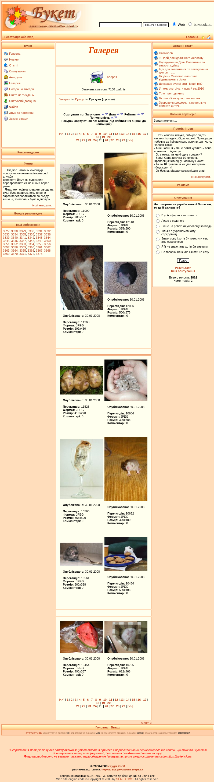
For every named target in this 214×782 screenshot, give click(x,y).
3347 (22, 240)
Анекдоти (15, 77)
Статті (13, 65)
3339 (6, 237)
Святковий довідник (22, 101)
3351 (6, 244)
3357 (6, 247)
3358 (14, 247)
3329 (22, 231)
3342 (31, 237)
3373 (39, 253)
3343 (39, 237)
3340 (14, 237)
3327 (6, 231)
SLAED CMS (124, 779)
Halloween (166, 53)
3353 (22, 244)
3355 (39, 244)
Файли (13, 106)
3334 (14, 234)
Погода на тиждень (22, 89)
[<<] (61, 133)
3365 (22, 250)
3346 (14, 240)
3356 (47, 244)
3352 (14, 244)
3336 (31, 234)
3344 (47, 237)
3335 (22, 234)
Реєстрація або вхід (19, 36)
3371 (22, 253)
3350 (47, 240)
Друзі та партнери (21, 112)
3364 (14, 250)
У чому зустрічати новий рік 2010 (181, 88)
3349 (39, 240)
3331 (39, 231)
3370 (14, 253)
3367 (39, 250)
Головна (14, 53)
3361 (39, 247)
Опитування (17, 71)
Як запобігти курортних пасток (179, 98)
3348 (31, 240)
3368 (47, 250)
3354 (31, 244)
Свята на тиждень (21, 95)
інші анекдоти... (42, 205)
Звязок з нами (18, 118)
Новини (14, 59)
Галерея (14, 83)
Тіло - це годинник (171, 93)
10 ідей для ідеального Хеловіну (181, 57)
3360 (31, 247)
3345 (6, 240)
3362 (47, 247)
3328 (14, 231)
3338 (47, 234)
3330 (31, 231)
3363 (6, 250)
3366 (31, 250)
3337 (39, 234)
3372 (31, 253)
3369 (6, 253)
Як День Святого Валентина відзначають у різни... (178, 78)
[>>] (130, 140)
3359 (22, 247)
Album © (146, 722)
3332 (47, 231)
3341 (22, 237)
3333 (6, 234)
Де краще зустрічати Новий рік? (180, 83)
